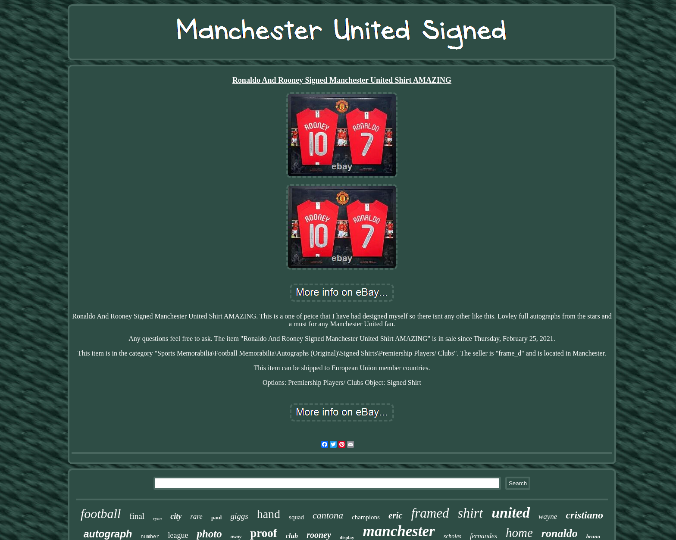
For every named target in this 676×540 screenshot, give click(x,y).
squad (296, 517)
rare (196, 516)
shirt (470, 513)
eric (395, 515)
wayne (547, 516)
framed (430, 513)
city (176, 516)
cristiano (584, 515)
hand (268, 514)
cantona (328, 515)
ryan (157, 518)
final (136, 516)
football (101, 513)
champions (366, 517)
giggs (239, 516)
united (510, 513)
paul (216, 517)
